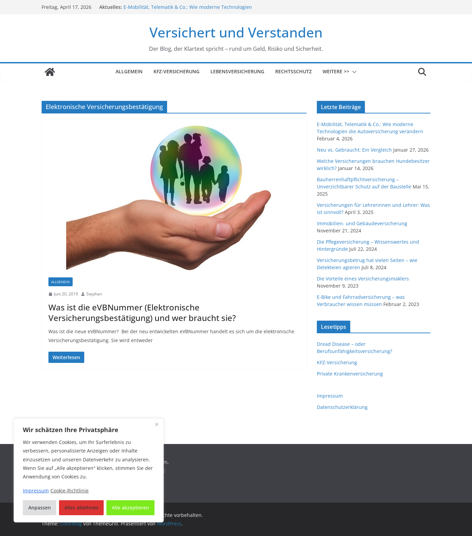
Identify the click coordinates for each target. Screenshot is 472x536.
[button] (353, 72)
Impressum (330, 396)
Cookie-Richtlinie (69, 490)
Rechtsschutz (293, 71)
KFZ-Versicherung (176, 71)
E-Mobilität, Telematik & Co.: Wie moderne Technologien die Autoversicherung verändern (187, 10)
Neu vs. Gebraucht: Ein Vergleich (354, 150)
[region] (89, 470)
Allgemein (129, 71)
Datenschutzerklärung (342, 407)
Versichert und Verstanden (236, 32)
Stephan (94, 294)
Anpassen (39, 507)
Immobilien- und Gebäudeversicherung (362, 223)
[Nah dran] (156, 424)
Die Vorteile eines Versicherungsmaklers (363, 278)
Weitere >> (336, 71)
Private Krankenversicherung (350, 373)
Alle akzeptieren (130, 507)
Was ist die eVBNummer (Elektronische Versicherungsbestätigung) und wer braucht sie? (142, 312)
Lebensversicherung (237, 71)
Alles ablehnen (81, 507)
